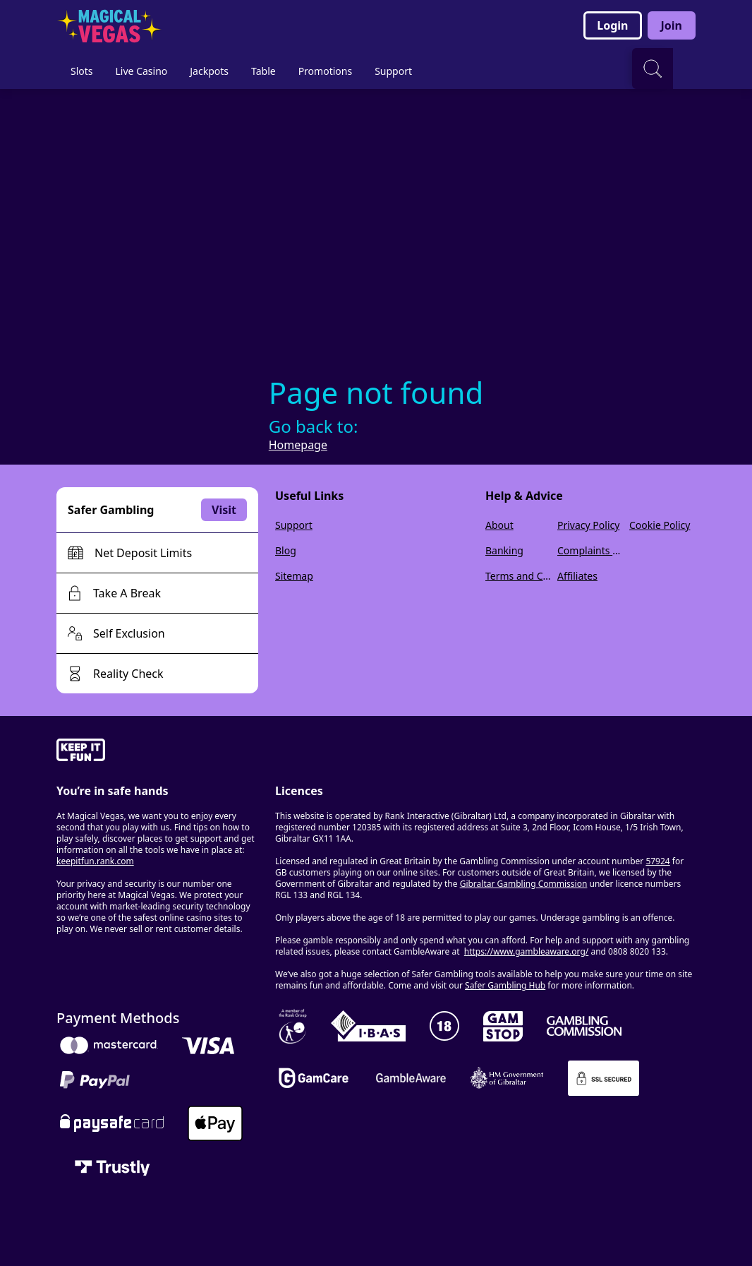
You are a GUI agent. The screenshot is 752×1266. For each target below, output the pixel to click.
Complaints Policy (590, 550)
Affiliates (577, 576)
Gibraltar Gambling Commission (524, 884)
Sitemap (294, 576)
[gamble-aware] (157, 752)
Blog (285, 550)
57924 (657, 861)
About (499, 525)
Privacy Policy (588, 525)
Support (294, 525)
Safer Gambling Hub (505, 985)
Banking (504, 550)
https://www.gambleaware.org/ (526, 951)
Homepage (298, 445)
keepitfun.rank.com (95, 861)
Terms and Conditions (518, 576)
